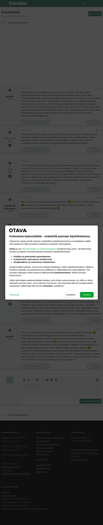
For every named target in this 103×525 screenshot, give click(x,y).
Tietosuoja (14, 294)
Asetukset (70, 294)
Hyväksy (87, 294)
